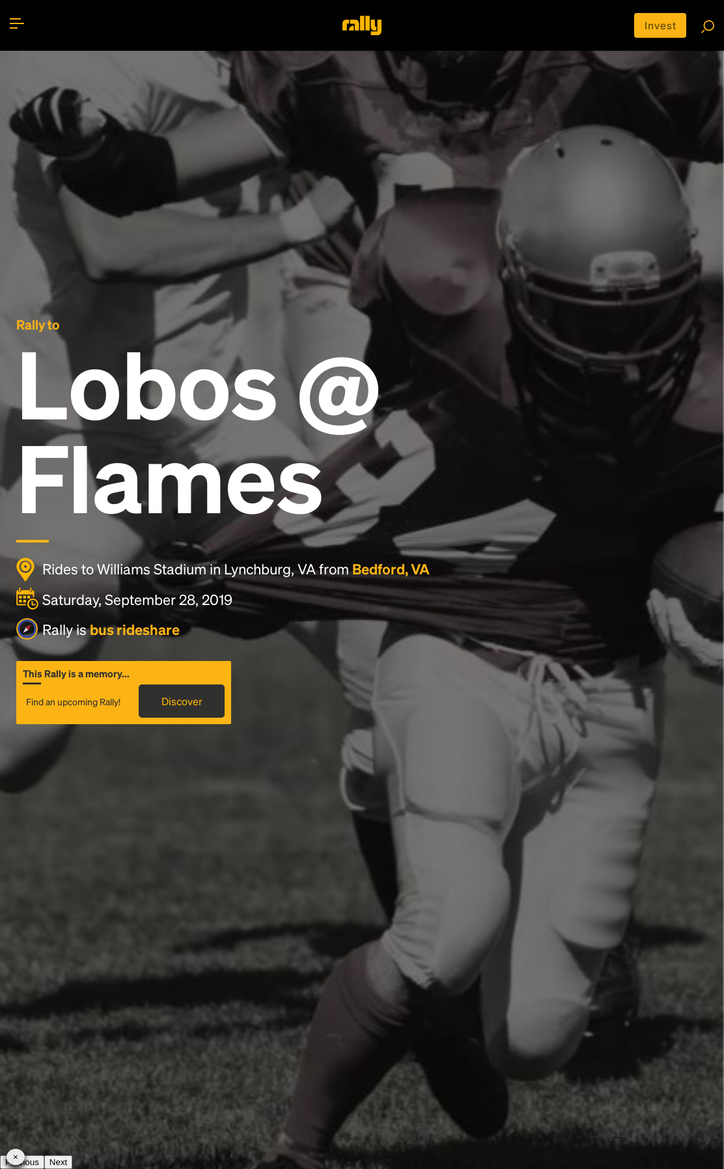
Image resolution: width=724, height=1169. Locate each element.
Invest (660, 25)
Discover (181, 701)
